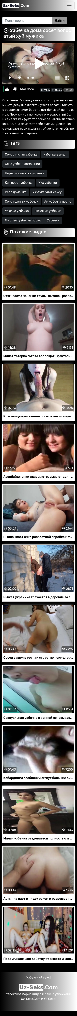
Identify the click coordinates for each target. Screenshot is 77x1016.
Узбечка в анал (54, 154)
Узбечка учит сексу (47, 192)
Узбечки (53, 220)
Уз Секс (49, 999)
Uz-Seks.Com (30, 999)
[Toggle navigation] (69, 5)
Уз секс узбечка (17, 211)
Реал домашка (16, 192)
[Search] (27, 20)
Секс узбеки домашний (22, 164)
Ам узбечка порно (57, 201)
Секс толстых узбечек (21, 201)
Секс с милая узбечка (21, 154)
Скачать (68, 89)
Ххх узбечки (47, 183)
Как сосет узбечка (19, 183)
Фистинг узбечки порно (23, 220)
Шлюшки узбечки (48, 211)
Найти (60, 20)
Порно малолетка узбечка (24, 173)
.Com (15, 5)
